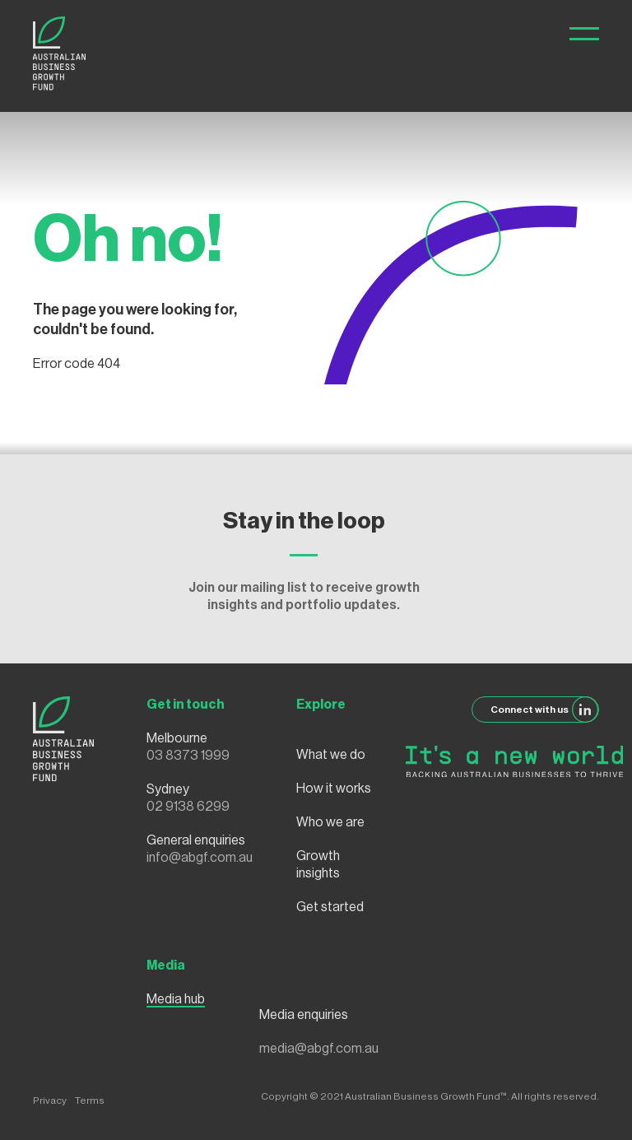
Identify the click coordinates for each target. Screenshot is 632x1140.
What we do (330, 754)
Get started (330, 907)
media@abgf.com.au (319, 1048)
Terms (90, 1100)
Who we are (330, 822)
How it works (333, 788)
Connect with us (544, 709)
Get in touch (185, 704)
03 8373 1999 (188, 755)
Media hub (175, 999)
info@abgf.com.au (199, 857)
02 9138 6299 (188, 806)
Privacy (50, 1100)
